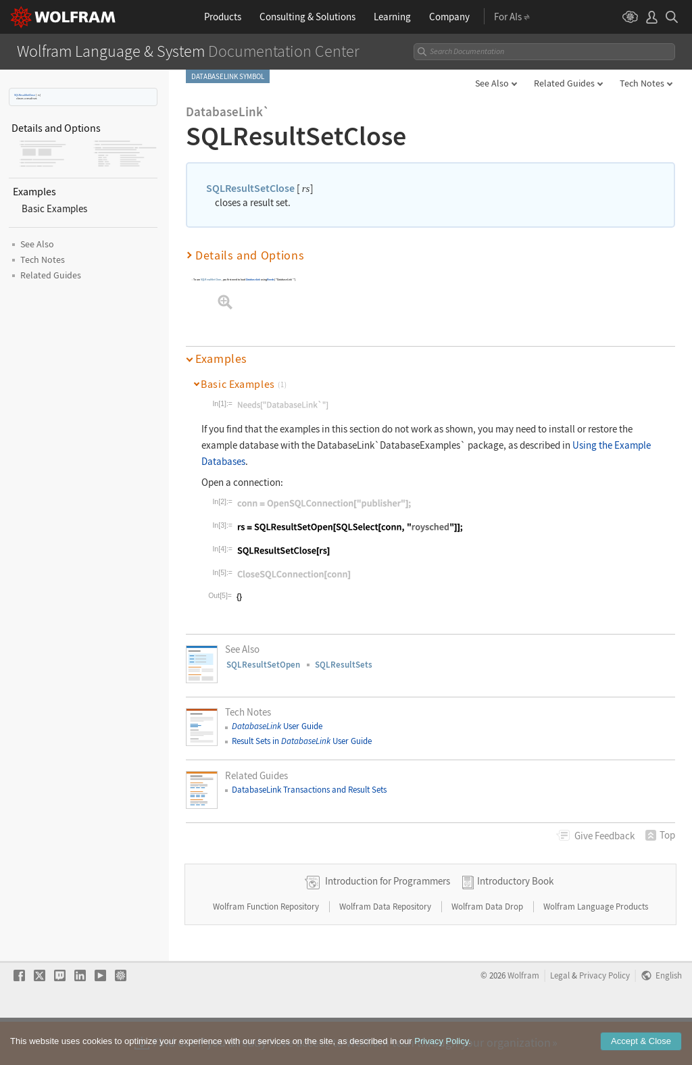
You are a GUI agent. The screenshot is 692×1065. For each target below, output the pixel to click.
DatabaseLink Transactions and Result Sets (309, 789)
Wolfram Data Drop (488, 949)
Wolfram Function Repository (267, 949)
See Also (492, 83)
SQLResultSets (343, 664)
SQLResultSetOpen (263, 664)
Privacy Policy (604, 1017)
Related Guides (564, 83)
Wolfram (523, 1017)
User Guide (277, 726)
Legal (560, 1017)
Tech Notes (642, 83)
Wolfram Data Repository (386, 949)
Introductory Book (515, 923)
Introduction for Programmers (387, 923)
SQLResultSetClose (24, 95)
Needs (271, 280)
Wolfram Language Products (595, 949)
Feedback (604, 835)
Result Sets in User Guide (302, 741)
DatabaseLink (253, 280)
